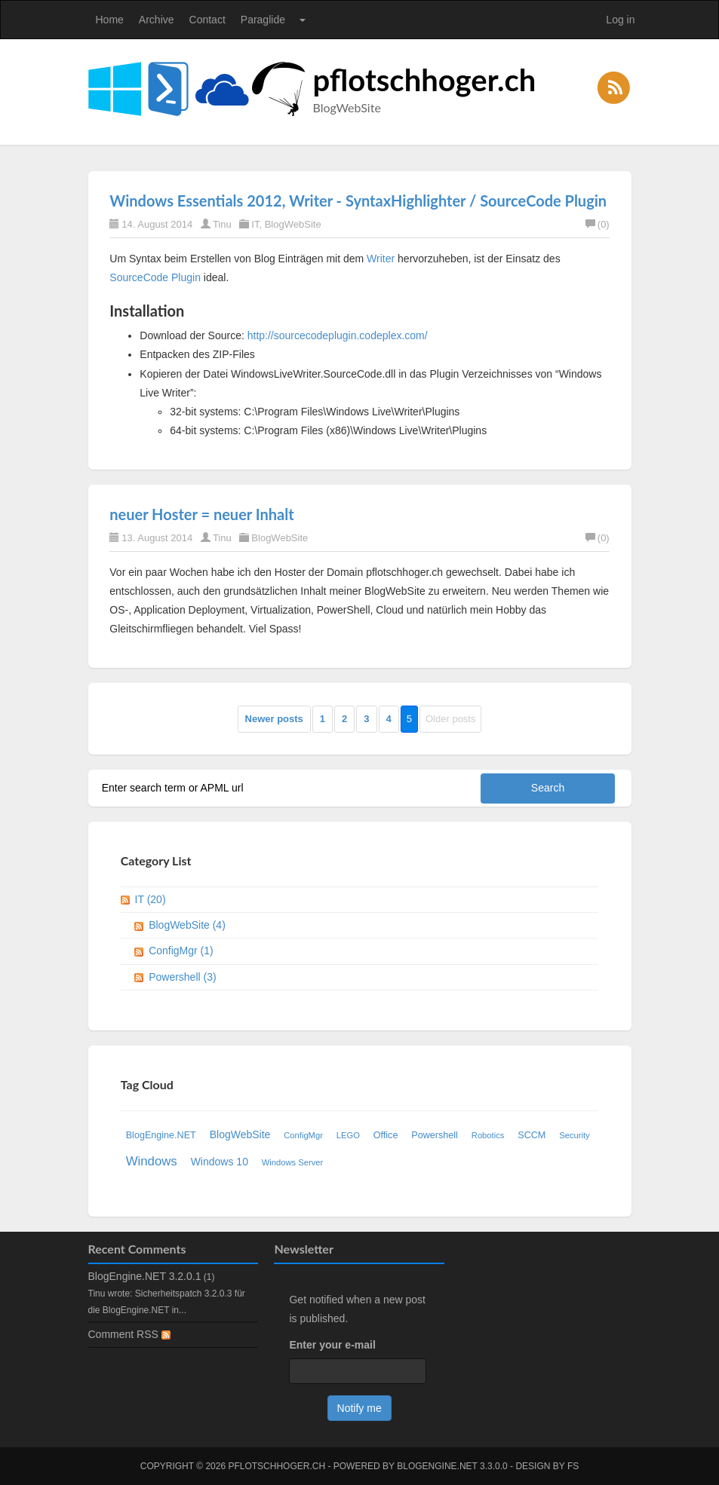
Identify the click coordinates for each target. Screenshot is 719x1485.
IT (255, 224)
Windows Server (292, 1162)
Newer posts (274, 718)
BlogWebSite (293, 224)
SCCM (531, 1135)
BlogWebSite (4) (187, 925)
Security (574, 1135)
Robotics (488, 1135)
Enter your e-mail (332, 1345)
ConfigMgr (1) (181, 951)
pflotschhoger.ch (424, 80)
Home (110, 20)
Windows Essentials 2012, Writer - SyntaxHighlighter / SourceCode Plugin (358, 200)
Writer (381, 259)
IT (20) (150, 899)
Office (385, 1135)
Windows (151, 1161)
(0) (597, 224)
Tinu (222, 224)
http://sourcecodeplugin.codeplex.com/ (337, 335)
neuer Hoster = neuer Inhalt (201, 514)
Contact (207, 20)
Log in (620, 20)
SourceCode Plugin (155, 277)
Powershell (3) (182, 977)
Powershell (434, 1135)
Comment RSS (129, 1334)
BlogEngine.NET (161, 1135)
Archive (156, 20)
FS (573, 1466)
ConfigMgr (303, 1135)
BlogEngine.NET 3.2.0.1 (144, 1276)
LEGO (348, 1135)
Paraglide (263, 20)
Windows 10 (219, 1162)
